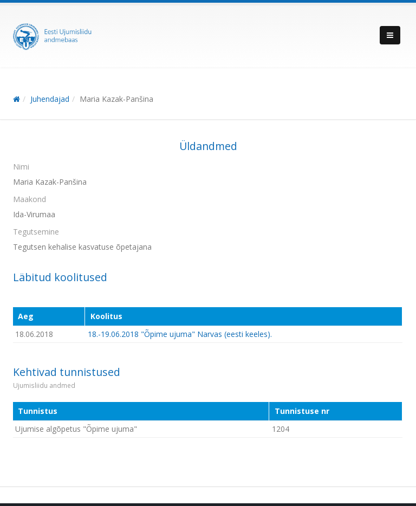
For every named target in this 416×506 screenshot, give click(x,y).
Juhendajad (49, 99)
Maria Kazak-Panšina (116, 99)
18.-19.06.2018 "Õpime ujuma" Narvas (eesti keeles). (180, 334)
